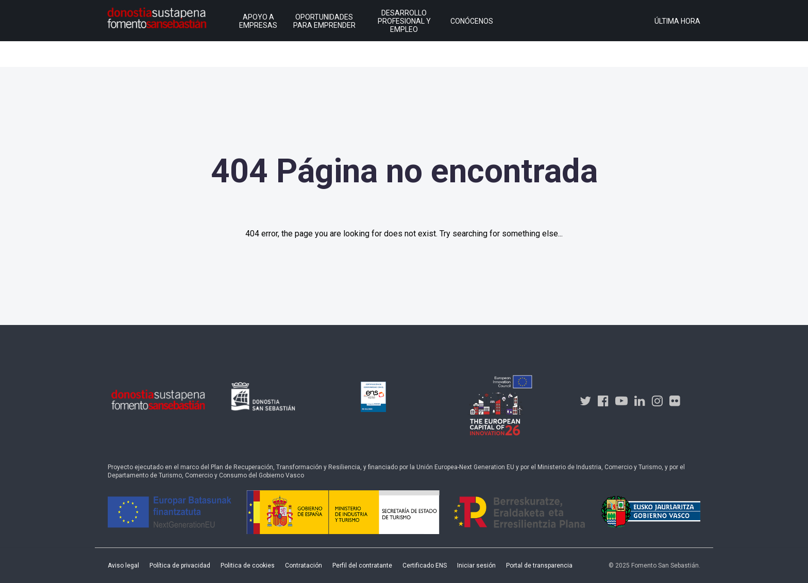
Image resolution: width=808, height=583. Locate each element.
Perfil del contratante (362, 565)
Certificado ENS (424, 565)
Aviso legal (123, 565)
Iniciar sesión (476, 565)
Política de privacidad (179, 565)
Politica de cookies (248, 565)
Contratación (303, 565)
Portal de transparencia (539, 565)
